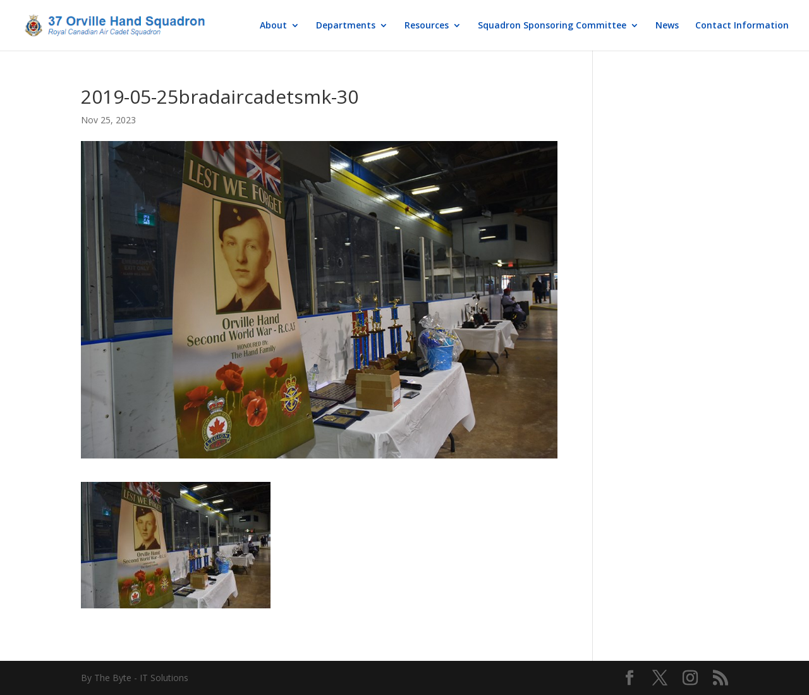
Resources (426, 26)
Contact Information (742, 26)
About (273, 26)
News (667, 26)
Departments (345, 26)
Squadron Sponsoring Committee (552, 26)
